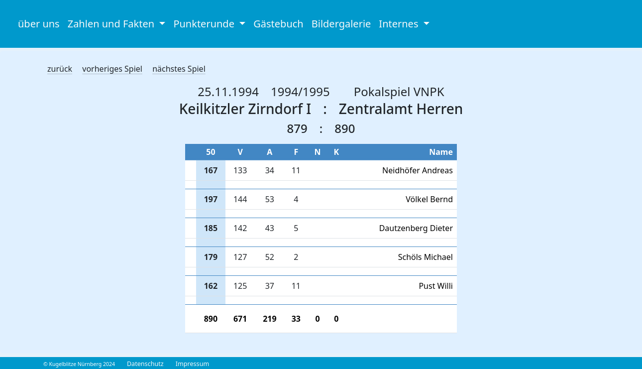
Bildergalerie (341, 23)
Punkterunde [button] (205, 23)
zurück (59, 68)
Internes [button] (400, 23)
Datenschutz (145, 364)
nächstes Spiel (179, 68)
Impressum (192, 364)
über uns (39, 23)
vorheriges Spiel (112, 68)
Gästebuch (278, 23)
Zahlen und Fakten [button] (112, 23)
